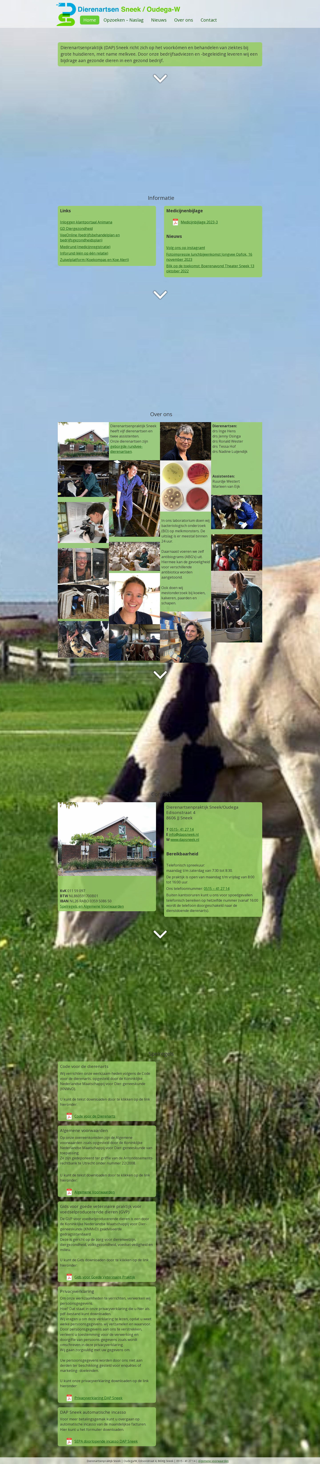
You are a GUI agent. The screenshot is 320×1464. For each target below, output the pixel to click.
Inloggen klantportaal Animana (86, 222)
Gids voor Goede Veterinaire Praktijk (104, 1277)
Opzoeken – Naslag (124, 20)
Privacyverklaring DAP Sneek (98, 1397)
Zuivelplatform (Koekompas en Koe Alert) (94, 259)
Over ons (183, 20)
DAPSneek (160, 9)
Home (89, 20)
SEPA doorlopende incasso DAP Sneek (106, 1441)
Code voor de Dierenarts (94, 1116)
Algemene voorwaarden (213, 1461)
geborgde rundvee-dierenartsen (126, 449)
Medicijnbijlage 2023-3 (199, 222)
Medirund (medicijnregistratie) (85, 246)
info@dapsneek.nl (184, 834)
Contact (209, 20)
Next (160, 78)
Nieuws (159, 20)
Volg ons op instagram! (185, 247)
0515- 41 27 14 (182, 829)
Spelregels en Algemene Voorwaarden (92, 906)
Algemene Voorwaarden (94, 1192)
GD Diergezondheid (76, 228)
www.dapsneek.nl (184, 839)
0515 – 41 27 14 (216, 888)
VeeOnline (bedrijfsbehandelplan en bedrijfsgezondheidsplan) (90, 238)
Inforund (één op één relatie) (84, 253)
